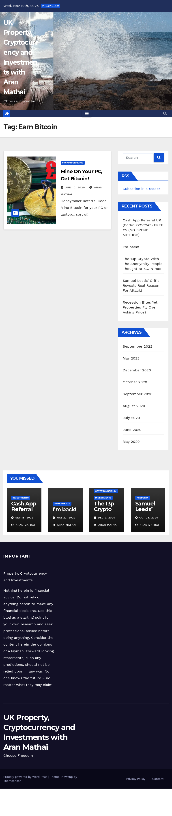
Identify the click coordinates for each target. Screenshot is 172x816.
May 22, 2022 (66, 517)
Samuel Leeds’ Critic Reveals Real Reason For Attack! (141, 285)
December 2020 (137, 370)
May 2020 (131, 441)
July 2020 (131, 418)
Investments (21, 497)
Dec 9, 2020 (106, 517)
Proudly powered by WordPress (25, 777)
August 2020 (134, 406)
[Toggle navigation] (87, 113)
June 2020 (132, 430)
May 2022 (131, 358)
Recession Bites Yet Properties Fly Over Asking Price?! (140, 307)
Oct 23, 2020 (148, 517)
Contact (157, 779)
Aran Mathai (23, 524)
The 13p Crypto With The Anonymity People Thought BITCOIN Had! (143, 264)
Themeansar (12, 781)
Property (143, 497)
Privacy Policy (135, 779)
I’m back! (131, 247)
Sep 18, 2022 (24, 517)
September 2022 (137, 346)
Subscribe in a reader (141, 189)
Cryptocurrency (72, 162)
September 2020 (138, 394)
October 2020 (135, 382)
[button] (165, 113)
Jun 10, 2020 (75, 187)
